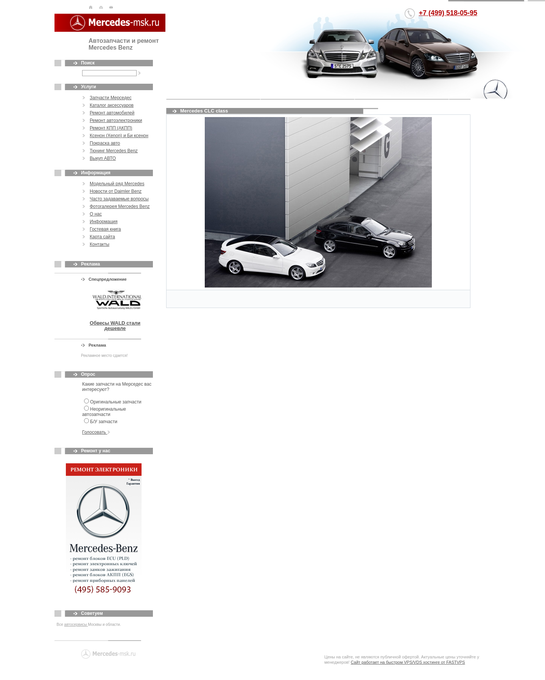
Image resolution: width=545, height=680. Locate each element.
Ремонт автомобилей (112, 113)
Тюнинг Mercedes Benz (114, 150)
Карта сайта (102, 236)
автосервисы (76, 624)
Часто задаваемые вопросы (119, 199)
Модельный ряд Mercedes (117, 183)
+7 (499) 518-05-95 (448, 13)
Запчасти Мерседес (110, 97)
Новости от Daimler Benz (116, 191)
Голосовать (96, 432)
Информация (103, 221)
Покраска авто (105, 143)
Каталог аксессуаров (112, 105)
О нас (96, 214)
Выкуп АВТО (103, 158)
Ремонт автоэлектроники (116, 120)
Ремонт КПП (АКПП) (111, 128)
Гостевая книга (105, 229)
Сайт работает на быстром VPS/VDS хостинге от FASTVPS (408, 662)
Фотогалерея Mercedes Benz (120, 206)
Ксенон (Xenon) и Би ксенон (119, 135)
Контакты (99, 244)
